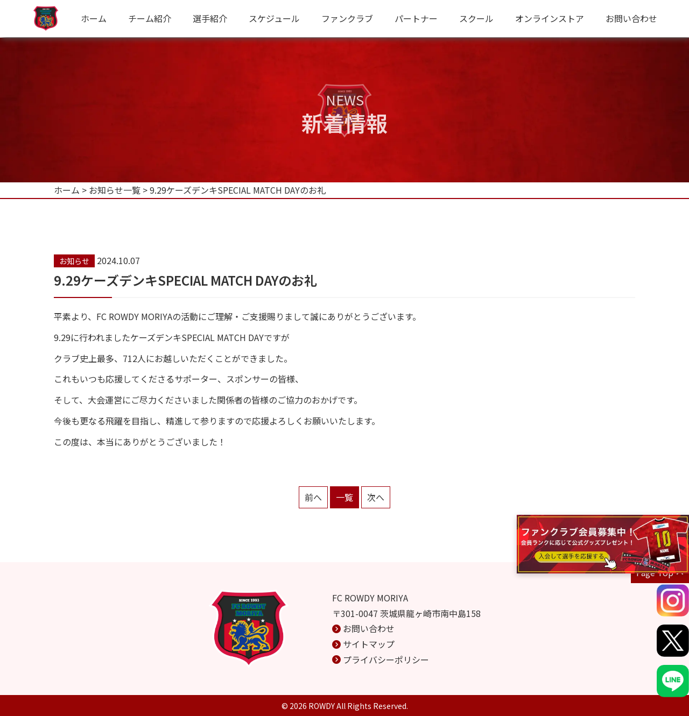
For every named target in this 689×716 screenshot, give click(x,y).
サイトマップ (369, 643)
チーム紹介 (149, 18)
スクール (476, 18)
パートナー (416, 18)
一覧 (344, 497)
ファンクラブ (347, 18)
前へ (313, 497)
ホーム (94, 18)
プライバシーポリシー (386, 659)
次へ (375, 497)
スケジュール (274, 18)
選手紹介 (210, 18)
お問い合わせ (631, 18)
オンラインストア (549, 18)
